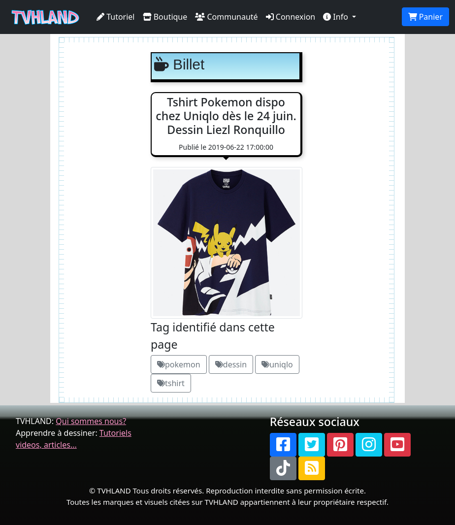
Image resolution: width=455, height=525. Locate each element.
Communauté (226, 16)
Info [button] (336, 16)
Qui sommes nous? (91, 421)
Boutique (165, 16)
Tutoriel (116, 16)
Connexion (291, 16)
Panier (425, 16)
